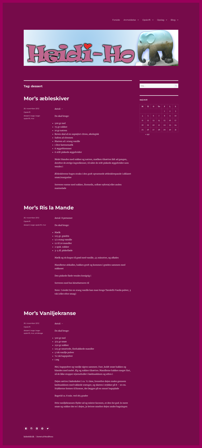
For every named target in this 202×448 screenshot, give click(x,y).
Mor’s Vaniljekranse (50, 313)
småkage (39, 333)
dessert (27, 116)
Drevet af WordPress (44, 437)
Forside (116, 20)
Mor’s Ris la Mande (49, 207)
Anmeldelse (130, 20)
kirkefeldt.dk (29, 437)
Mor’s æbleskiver (46, 98)
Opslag (160, 20)
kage (33, 116)
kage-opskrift (36, 225)
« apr (147, 134)
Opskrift (146, 20)
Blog (173, 20)
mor (32, 118)
